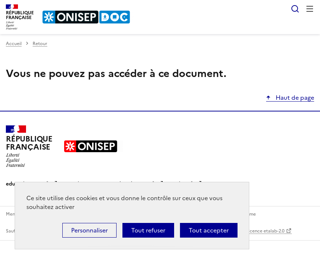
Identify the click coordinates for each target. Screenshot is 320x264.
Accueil (14, 43)
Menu (309, 8)
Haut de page (294, 97)
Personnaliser (89, 230)
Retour (40, 43)
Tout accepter (209, 230)
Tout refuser (148, 230)
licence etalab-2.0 (265, 231)
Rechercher (295, 8)
